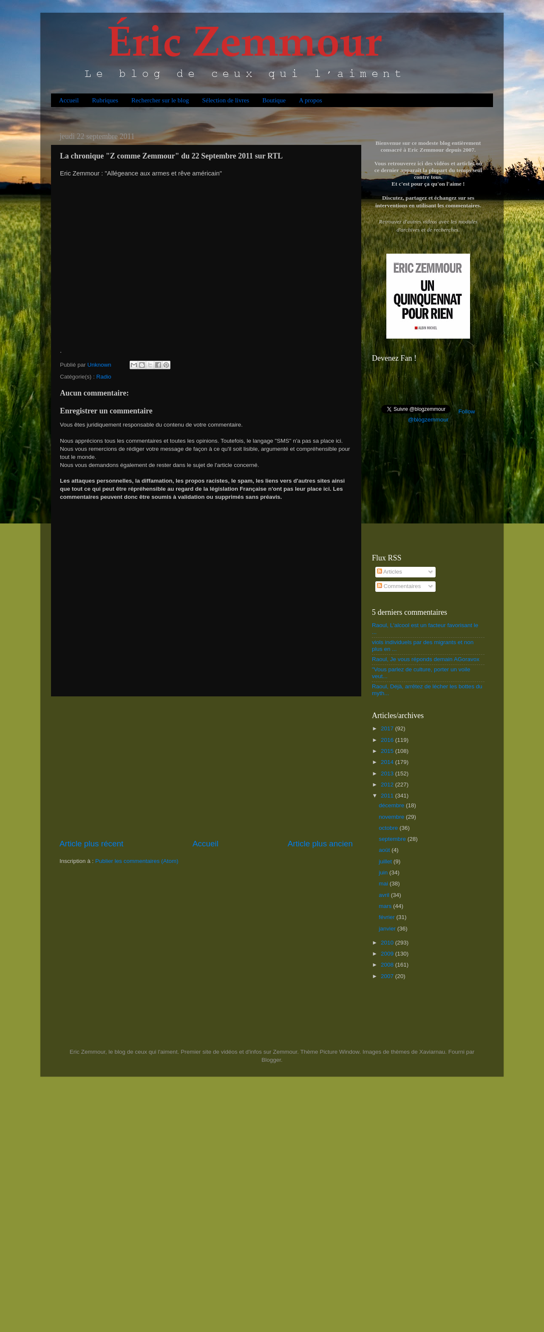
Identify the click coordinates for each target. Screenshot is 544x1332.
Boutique (274, 100)
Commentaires (399, 586)
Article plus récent (91, 843)
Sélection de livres (225, 100)
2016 (388, 740)
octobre (389, 828)
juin (384, 872)
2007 (388, 976)
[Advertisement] (206, 767)
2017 (388, 728)
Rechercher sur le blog (160, 100)
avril (385, 895)
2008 (388, 965)
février (387, 917)
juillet (386, 861)
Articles (389, 571)
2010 (388, 942)
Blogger (271, 1060)
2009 (388, 953)
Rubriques (105, 100)
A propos (310, 100)
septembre (393, 839)
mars (386, 906)
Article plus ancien (320, 843)
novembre (392, 817)
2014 (388, 762)
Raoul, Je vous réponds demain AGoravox (425, 659)
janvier (388, 928)
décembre (392, 805)
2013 (388, 773)
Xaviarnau (432, 1052)
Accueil (69, 100)
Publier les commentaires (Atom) (136, 861)
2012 (388, 784)
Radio (103, 376)
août (385, 850)
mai (384, 883)
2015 (388, 751)
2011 (388, 795)
